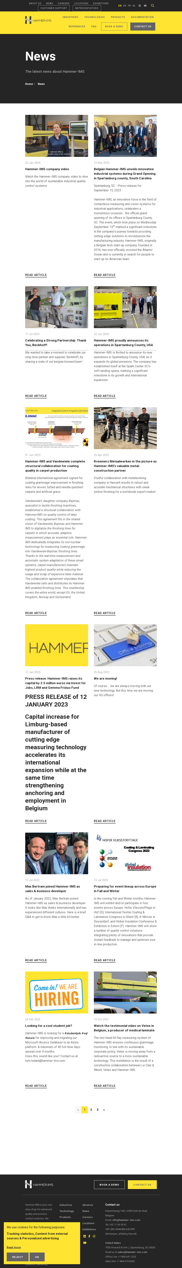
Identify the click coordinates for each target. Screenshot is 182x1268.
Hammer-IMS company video (49, 169)
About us (35, 3)
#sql (28, 1051)
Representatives (87, 8)
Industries (70, 17)
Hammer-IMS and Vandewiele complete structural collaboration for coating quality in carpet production (56, 475)
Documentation (142, 17)
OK (37, 1256)
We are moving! (107, 687)
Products (118, 17)
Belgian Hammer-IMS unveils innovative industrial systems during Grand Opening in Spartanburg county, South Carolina (124, 176)
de (124, 5)
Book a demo (114, 26)
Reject (17, 1256)
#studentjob (73, 1047)
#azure (37, 1051)
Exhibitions (101, 3)
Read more (14, 1247)
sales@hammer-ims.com (132, 1252)
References (77, 26)
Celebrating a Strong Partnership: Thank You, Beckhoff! (53, 347)
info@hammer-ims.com (126, 1220)
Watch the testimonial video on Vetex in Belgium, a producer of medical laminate (120, 1044)
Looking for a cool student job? (51, 1039)
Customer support (53, 8)
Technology (67, 1210)
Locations (81, 3)
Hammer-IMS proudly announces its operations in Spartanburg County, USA (124, 349)
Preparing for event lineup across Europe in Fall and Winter (122, 902)
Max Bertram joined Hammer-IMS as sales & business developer (56, 902)
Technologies (94, 17)
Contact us (142, 26)
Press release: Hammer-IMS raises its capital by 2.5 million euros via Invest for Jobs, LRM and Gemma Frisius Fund (54, 694)
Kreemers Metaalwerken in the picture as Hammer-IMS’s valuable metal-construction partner (123, 475)
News (49, 3)
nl (134, 5)
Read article (36, 279)
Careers (64, 3)
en (120, 5)
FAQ (94, 26)
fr (129, 5)
